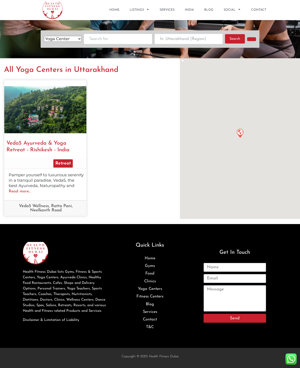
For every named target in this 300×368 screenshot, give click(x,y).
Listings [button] (139, 10)
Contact (258, 10)
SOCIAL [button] (232, 10)
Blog (208, 10)
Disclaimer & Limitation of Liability (51, 320)
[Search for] (118, 39)
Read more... (20, 191)
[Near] (188, 39)
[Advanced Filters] (251, 39)
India (189, 10)
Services (167, 10)
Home (114, 10)
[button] (240, 133)
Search (237, 38)
